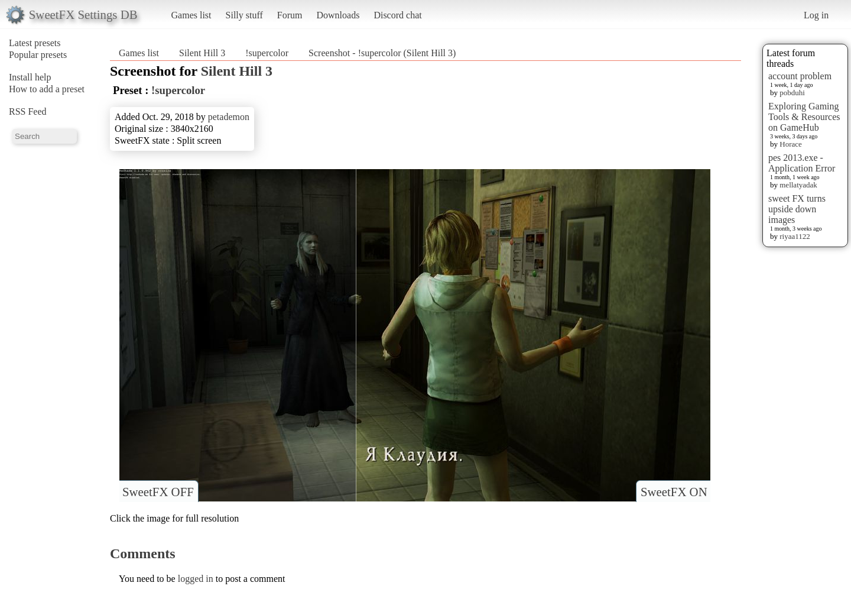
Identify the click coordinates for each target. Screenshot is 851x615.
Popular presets (38, 55)
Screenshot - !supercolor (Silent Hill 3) (382, 53)
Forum (290, 15)
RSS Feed (28, 111)
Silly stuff (244, 15)
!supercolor (266, 53)
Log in (816, 15)
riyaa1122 (794, 236)
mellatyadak (798, 184)
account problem (799, 76)
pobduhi (792, 92)
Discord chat (397, 15)
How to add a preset (47, 89)
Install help (30, 77)
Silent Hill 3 (202, 53)
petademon (228, 117)
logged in (195, 579)
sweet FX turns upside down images (797, 209)
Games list (191, 15)
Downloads (337, 15)
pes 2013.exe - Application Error (801, 163)
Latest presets (35, 43)
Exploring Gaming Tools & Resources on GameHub (804, 116)
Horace (790, 144)
